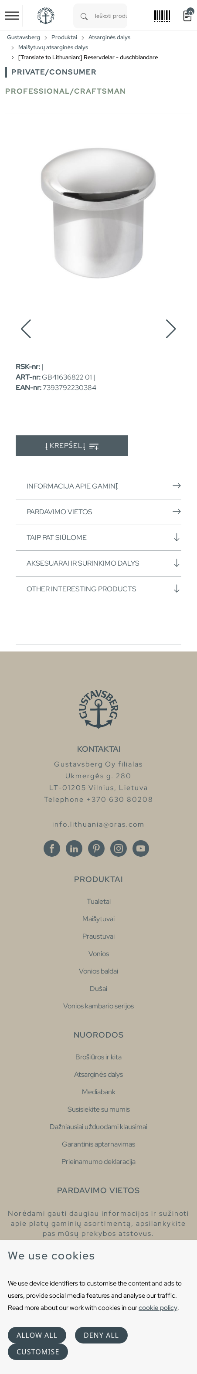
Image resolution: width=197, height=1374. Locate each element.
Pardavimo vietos (104, 511)
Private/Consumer (54, 72)
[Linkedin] (74, 848)
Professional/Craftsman (65, 91)
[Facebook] (52, 848)
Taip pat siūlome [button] (104, 537)
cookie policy (158, 1307)
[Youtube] (140, 848)
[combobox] (111, 16)
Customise (38, 1352)
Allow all (37, 1335)
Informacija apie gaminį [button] (104, 486)
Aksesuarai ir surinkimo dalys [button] (104, 563)
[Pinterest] (96, 848)
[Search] (84, 16)
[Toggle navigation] (12, 16)
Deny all (101, 1335)
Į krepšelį (72, 446)
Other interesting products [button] (104, 589)
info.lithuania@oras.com (98, 824)
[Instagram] (118, 848)
